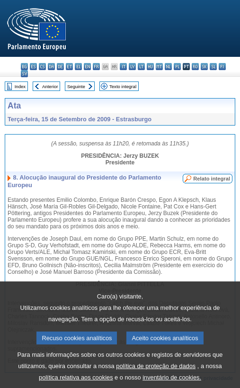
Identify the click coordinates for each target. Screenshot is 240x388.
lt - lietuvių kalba (141, 66)
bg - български (24, 66)
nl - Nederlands (168, 66)
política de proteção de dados (156, 375)
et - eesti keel (69, 66)
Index (20, 86)
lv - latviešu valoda (132, 66)
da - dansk (51, 66)
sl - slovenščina (213, 66)
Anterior (50, 86)
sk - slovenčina (204, 66)
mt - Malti (159, 66)
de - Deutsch (60, 66)
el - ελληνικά (78, 66)
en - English (87, 66)
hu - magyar (150, 66)
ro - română (195, 66)
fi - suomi (222, 66)
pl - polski (177, 66)
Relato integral (211, 178)
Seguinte (76, 86)
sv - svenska (24, 73)
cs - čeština (42, 66)
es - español (33, 66)
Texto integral (122, 86)
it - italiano (123, 66)
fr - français (96, 66)
